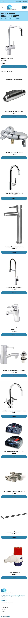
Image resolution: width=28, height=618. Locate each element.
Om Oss (3, 611)
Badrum (7, 58)
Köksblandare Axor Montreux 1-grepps (14, 193)
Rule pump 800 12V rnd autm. (14, 572)
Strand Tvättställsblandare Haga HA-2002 (14, 247)
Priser (24, 7)
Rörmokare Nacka (5, 605)
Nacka (3, 1)
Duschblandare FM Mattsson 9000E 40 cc (14, 111)
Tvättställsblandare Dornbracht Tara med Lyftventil (14, 411)
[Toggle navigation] (2, 7)
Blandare (11, 58)
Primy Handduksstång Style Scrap (14, 532)
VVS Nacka (4, 609)
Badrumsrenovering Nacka (7, 602)
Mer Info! (14, 66)
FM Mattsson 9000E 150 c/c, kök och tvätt (14, 152)
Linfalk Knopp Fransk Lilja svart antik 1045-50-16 (14, 491)
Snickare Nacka (5, 607)
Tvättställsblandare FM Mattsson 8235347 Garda (14, 370)
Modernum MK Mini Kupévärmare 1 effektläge (14, 451)
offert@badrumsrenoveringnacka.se (21, 1)
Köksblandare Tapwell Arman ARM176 (14, 287)
